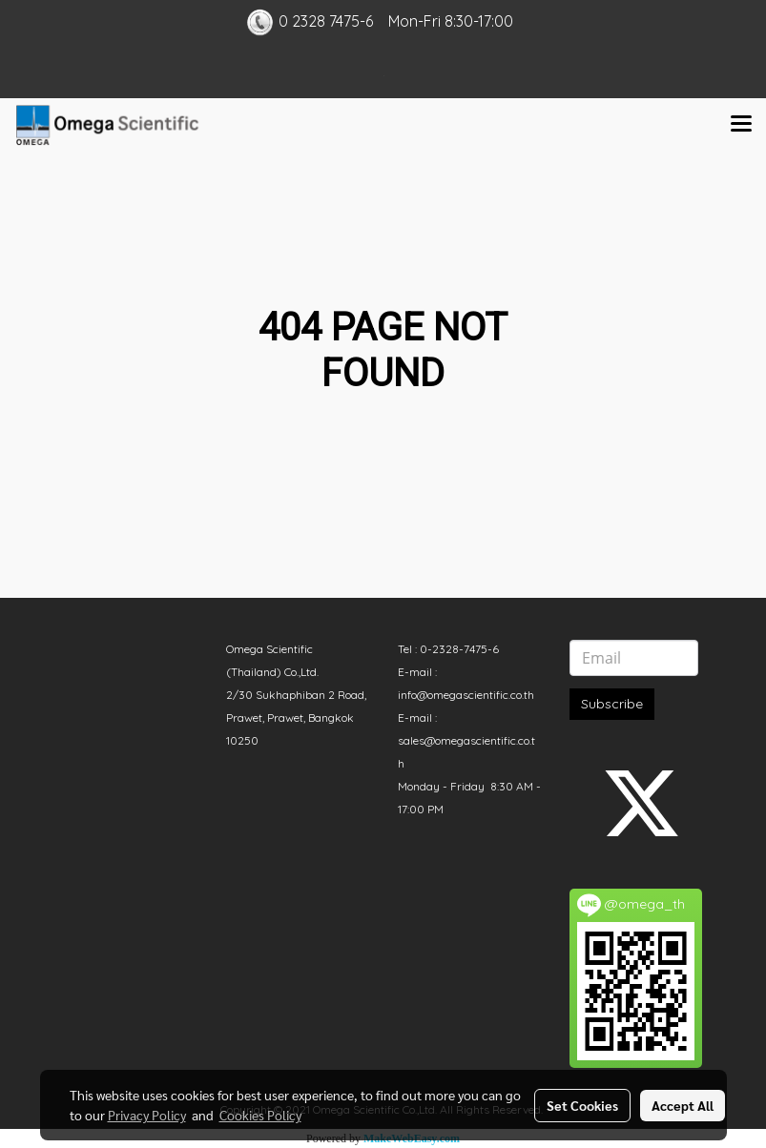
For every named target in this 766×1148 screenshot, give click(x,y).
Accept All (683, 1105)
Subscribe (612, 703)
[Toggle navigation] (741, 125)
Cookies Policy (260, 1114)
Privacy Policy (147, 1114)
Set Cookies (582, 1105)
